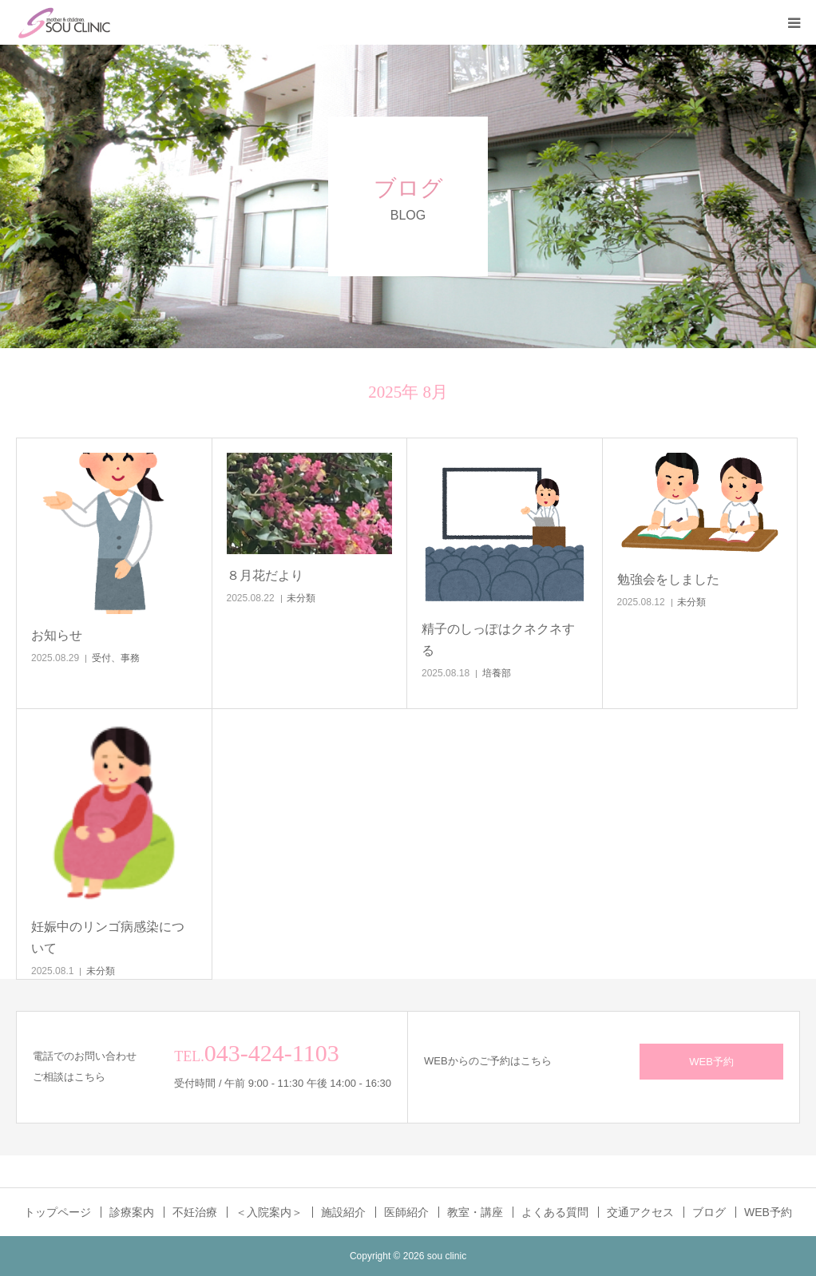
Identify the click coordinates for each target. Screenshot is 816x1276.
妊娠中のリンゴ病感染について (107, 937)
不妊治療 (194, 1212)
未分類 (301, 598)
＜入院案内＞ (269, 1212)
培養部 (496, 673)
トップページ (57, 1212)
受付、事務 (116, 658)
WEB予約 (711, 1062)
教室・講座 (475, 1212)
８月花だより (265, 575)
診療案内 (131, 1212)
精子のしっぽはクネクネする (498, 639)
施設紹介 (343, 1212)
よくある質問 (554, 1212)
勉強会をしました (668, 579)
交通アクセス (640, 1212)
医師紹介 (406, 1212)
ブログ (709, 1212)
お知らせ (56, 635)
